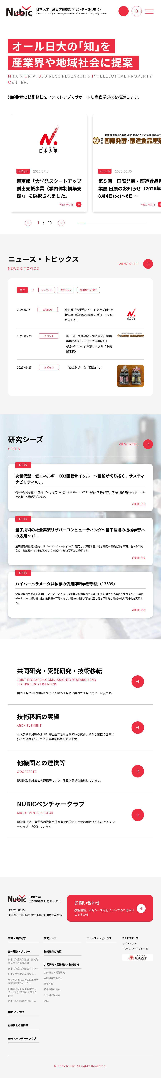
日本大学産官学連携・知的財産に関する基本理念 (23, 961)
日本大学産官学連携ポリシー (23, 968)
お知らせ (66, 290)
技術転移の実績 (52, 951)
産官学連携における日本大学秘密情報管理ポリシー (23, 981)
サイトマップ (129, 943)
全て (22, 290)
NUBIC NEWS (88, 290)
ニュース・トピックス (99, 938)
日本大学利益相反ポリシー (22, 1001)
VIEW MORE (136, 264)
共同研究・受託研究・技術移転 (61, 964)
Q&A (46, 1000)
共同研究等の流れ (53, 978)
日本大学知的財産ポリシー (22, 974)
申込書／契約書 (52, 995)
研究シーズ (50, 938)
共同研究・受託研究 (54, 972)
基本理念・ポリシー (19, 951)
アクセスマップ (130, 938)
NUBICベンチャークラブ (22, 1038)
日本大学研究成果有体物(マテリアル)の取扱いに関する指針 (22, 992)
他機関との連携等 (18, 1025)
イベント (47, 290)
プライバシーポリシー (133, 948)
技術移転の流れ (52, 989)
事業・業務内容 (17, 938)
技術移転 (48, 983)
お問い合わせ (123, 11)
